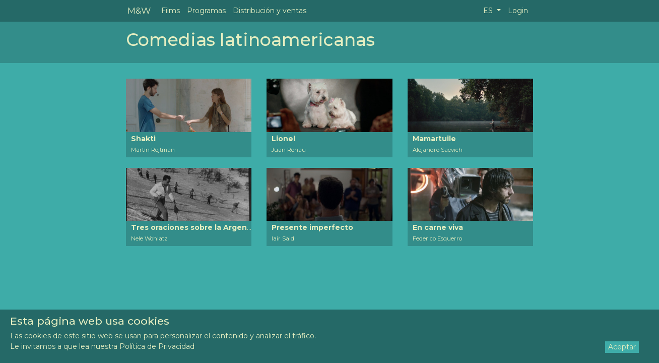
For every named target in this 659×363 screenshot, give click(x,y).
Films (170, 10)
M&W (139, 10)
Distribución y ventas (269, 10)
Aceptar (622, 346)
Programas (206, 10)
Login (518, 10)
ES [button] (489, 10)
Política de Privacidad (156, 346)
